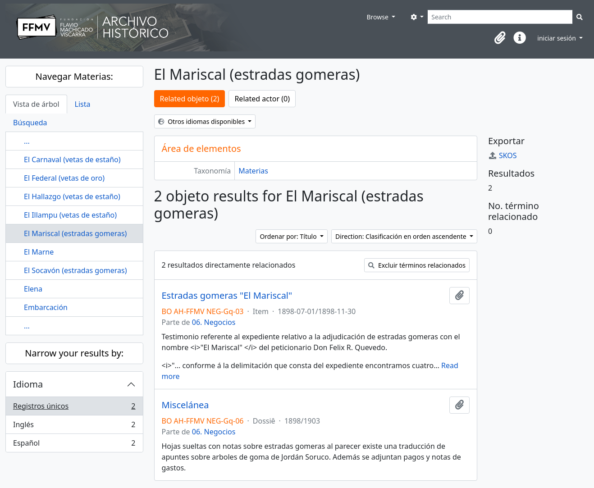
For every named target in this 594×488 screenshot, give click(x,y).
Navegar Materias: (74, 76)
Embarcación (46, 307)
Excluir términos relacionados (416, 265)
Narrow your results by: (74, 353)
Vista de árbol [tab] (36, 104)
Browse (378, 17)
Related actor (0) (262, 99)
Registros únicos (74, 408)
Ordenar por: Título (289, 236)
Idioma (28, 384)
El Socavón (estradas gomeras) (75, 270)
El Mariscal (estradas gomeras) (75, 233)
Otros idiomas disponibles (202, 121)
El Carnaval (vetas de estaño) (72, 159)
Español (74, 445)
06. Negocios (214, 322)
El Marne (39, 252)
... (27, 141)
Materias (253, 171)
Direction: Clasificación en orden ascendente (401, 236)
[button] (500, 38)
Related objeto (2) (189, 99)
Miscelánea (185, 405)
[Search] (500, 17)
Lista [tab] (83, 104)
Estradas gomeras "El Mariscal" (227, 295)
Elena (33, 289)
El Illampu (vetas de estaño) (70, 215)
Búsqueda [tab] (30, 123)
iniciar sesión (557, 38)
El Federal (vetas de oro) (64, 178)
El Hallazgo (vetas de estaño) (72, 196)
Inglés (74, 426)
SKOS (502, 155)
